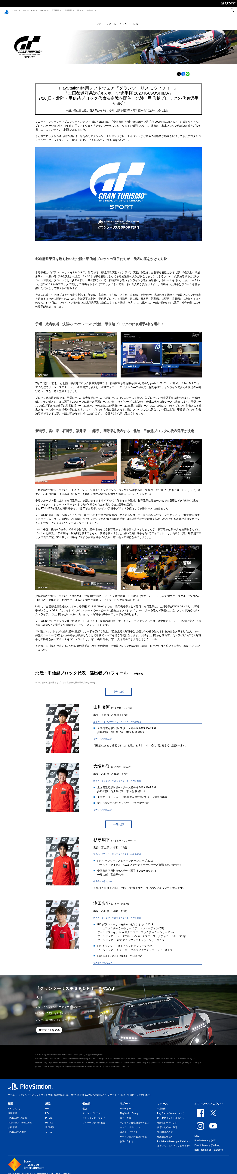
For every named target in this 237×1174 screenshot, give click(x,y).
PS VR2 (49, 1114)
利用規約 (161, 1105)
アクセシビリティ (91, 1109)
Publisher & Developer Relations (173, 1138)
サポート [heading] (125, 1100)
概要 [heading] (10, 1100)
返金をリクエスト (129, 1128)
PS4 (32, 10)
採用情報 (12, 1109)
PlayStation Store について (170, 1109)
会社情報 (12, 1124)
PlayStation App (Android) (207, 1141)
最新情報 (68, 10)
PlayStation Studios (17, 1114)
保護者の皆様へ (165, 1133)
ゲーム (14, 10)
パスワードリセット (130, 1124)
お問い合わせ (126, 1138)
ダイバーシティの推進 (93, 1119)
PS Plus (42, 10)
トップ (97, 20)
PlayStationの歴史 (17, 1128)
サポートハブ (126, 1105)
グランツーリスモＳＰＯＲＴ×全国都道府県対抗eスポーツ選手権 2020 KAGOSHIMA (61, 1091)
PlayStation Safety (129, 1109)
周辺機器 (55, 10)
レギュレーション (116, 20)
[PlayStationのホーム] (6, 10)
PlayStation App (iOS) (205, 1137)
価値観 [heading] (86, 1100)
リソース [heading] (162, 1100)
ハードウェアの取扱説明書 (133, 1133)
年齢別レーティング (167, 1119)
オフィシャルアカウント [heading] (208, 1100)
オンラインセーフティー (94, 1114)
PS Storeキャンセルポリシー (171, 1114)
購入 (79, 10)
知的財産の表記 (165, 1128)
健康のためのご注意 (167, 1124)
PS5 (24, 10)
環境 (84, 1105)
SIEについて (14, 1105)
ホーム (11, 1091)
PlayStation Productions (20, 1119)
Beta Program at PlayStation (208, 1146)
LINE (196, 1132)
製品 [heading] (48, 1100)
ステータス (125, 1114)
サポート (90, 10)
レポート (138, 20)
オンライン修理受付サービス (134, 1119)
